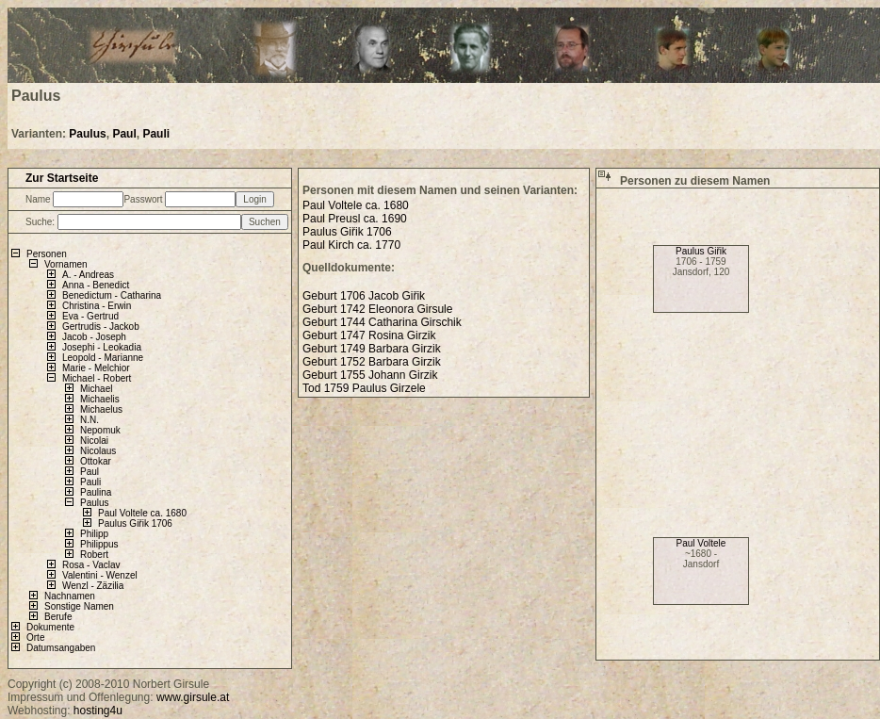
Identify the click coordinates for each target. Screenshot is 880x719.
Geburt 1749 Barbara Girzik (371, 348)
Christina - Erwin (96, 306)
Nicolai (94, 440)
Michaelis (100, 399)
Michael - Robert (96, 378)
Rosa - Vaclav (91, 565)
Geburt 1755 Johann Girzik (369, 375)
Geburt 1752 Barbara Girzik (371, 361)
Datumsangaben (60, 648)
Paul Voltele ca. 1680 (142, 513)
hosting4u (97, 710)
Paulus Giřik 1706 (135, 523)
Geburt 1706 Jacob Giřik (363, 295)
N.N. (89, 420)
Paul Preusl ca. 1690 (354, 218)
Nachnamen (69, 596)
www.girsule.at (192, 697)
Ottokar (95, 461)
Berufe (58, 617)
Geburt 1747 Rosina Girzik (368, 335)
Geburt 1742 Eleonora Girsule (377, 309)
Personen (46, 254)
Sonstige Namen (79, 606)
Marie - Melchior (96, 368)
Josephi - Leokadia (101, 347)
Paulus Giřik (701, 251)
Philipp (94, 534)
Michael (96, 389)
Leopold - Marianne (102, 357)
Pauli (156, 133)
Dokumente (50, 627)
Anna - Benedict (95, 285)
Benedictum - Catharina (111, 295)
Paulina (95, 492)
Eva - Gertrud (90, 316)
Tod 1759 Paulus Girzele (364, 388)
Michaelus (101, 409)
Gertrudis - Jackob (100, 326)
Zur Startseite (61, 178)
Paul (124, 133)
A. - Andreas (88, 275)
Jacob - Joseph (94, 337)
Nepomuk (100, 430)
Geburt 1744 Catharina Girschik (382, 322)
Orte (35, 637)
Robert (94, 554)
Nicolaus (98, 451)
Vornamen (66, 264)
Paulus (87, 133)
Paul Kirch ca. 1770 (351, 245)
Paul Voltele (701, 543)
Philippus (99, 544)
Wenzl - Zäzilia (92, 585)
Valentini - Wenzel (100, 575)
